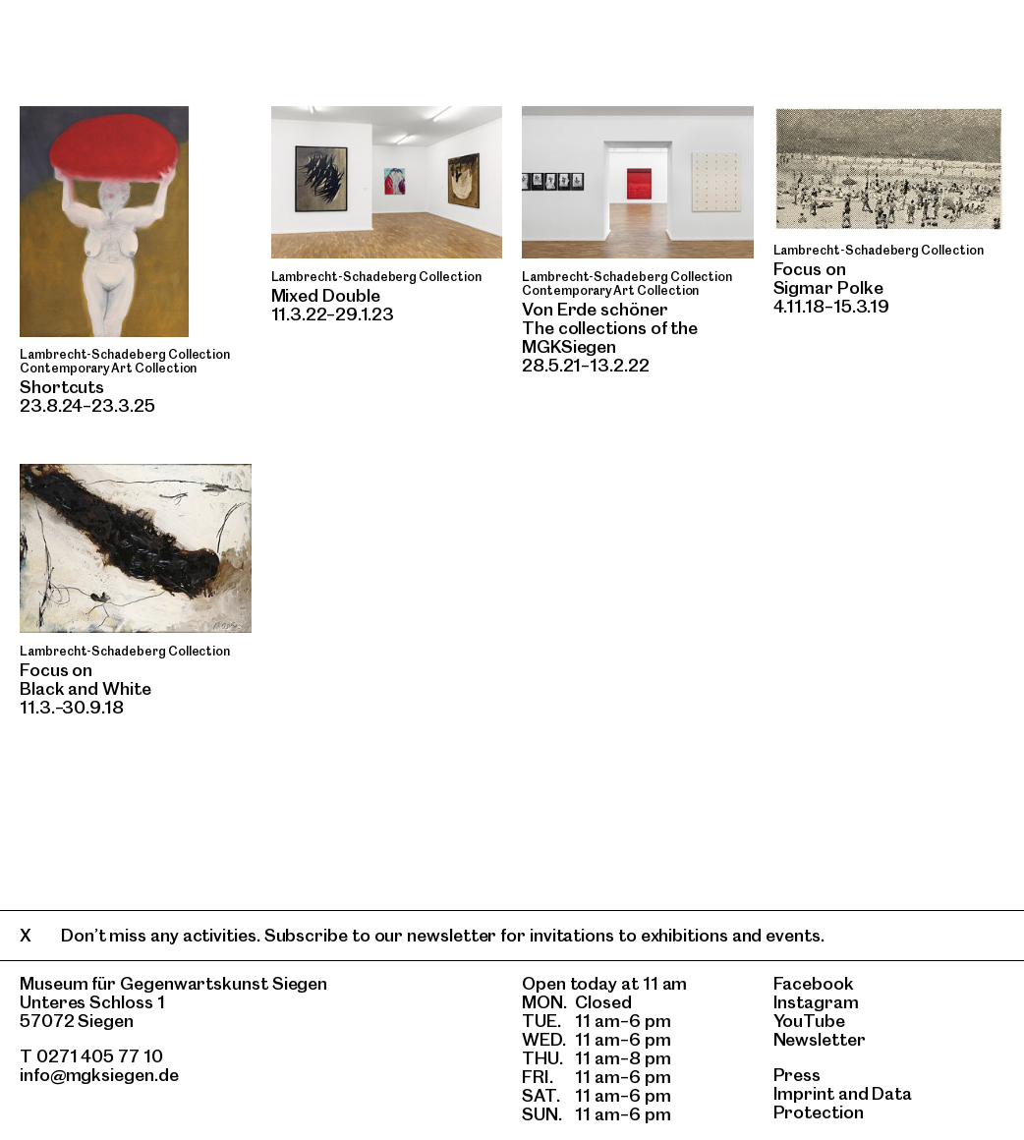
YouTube (809, 1020)
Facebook (813, 983)
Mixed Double (325, 295)
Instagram (816, 1002)
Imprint (803, 1093)
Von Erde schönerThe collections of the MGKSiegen (610, 328)
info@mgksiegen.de (99, 1074)
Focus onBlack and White (85, 679)
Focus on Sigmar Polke (828, 278)
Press (797, 1074)
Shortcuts (62, 386)
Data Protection (843, 1102)
